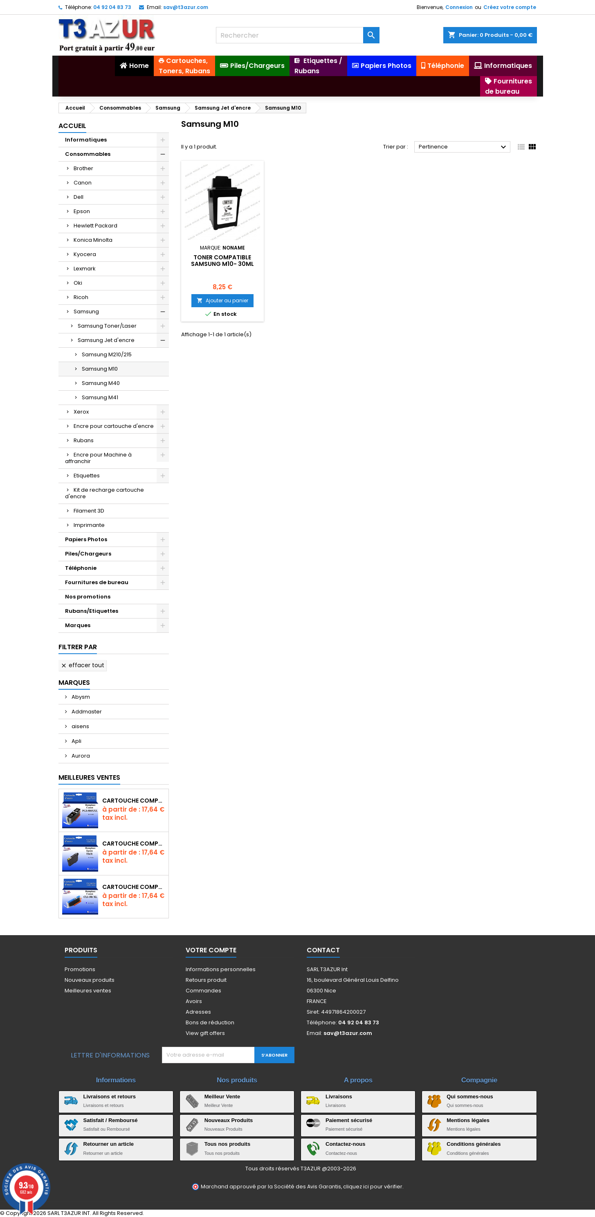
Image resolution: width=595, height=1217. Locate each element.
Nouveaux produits (90, 980)
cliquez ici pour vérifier (372, 1186)
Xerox (81, 412)
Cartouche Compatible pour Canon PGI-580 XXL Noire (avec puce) (133, 800)
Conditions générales (474, 1144)
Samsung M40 (101, 383)
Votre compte (211, 950)
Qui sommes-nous (470, 1096)
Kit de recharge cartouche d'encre (104, 493)
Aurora (80, 756)
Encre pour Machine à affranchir (98, 458)
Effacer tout (82, 665)
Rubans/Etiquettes (91, 611)
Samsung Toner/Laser (107, 326)
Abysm (80, 697)
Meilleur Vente (222, 1096)
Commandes (203, 990)
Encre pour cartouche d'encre (114, 426)
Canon (83, 183)
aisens (79, 726)
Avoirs (194, 1001)
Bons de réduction (210, 1022)
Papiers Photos (86, 539)
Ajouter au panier (222, 300)
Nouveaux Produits (228, 1120)
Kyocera (85, 254)
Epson (82, 211)
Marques (77, 625)
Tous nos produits (227, 1144)
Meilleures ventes (88, 990)
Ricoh (81, 297)
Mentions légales (468, 1120)
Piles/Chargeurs (88, 554)
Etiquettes (87, 475)
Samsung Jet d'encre (106, 340)
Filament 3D (89, 511)
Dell (78, 197)
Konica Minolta (93, 240)
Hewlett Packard (95, 225)
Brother (83, 168)
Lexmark (85, 268)
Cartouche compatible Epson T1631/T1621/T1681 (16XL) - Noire (133, 843)
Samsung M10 (100, 369)
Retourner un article (108, 1144)
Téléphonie (81, 568)
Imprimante (89, 525)
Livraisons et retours (109, 1096)
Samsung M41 (100, 397)
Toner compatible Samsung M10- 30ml (222, 260)
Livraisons (339, 1096)
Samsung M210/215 (107, 354)
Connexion (459, 7)
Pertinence (463, 147)
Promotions (80, 969)
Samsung (86, 311)
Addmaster (86, 711)
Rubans (84, 440)
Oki (78, 283)
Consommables (87, 154)
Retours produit (206, 980)
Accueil (72, 125)
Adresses (198, 1012)
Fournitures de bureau (96, 582)
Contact (323, 950)
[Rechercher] (297, 35)
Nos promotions (87, 597)
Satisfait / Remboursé (110, 1120)
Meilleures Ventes (89, 777)
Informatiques (86, 140)
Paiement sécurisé (349, 1120)
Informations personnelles (221, 969)
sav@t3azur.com (185, 7)
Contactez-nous (346, 1144)
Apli (75, 741)
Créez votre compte (509, 7)
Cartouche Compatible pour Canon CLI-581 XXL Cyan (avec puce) (133, 887)
